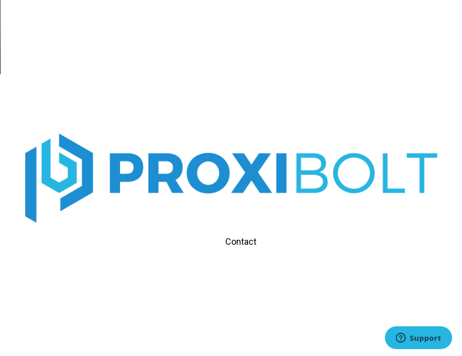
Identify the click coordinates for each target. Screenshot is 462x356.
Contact (240, 241)
